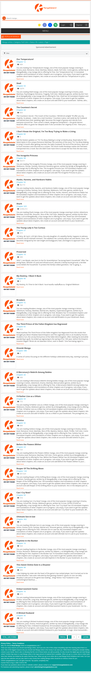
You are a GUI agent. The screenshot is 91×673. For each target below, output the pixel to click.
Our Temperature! (25, 59)
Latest (41, 42)
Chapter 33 (21, 86)
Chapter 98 (21, 158)
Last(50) (86, 637)
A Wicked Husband (25, 613)
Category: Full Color (21, 42)
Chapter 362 (22, 519)
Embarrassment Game (27, 589)
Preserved (21, 252)
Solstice (20, 420)
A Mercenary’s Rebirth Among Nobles (34, 372)
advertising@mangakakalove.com (45, 667)
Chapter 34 (21, 399)
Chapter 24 (21, 447)
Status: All (33, 42)
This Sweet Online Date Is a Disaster (33, 564)
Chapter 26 (21, 110)
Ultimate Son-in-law (26, 516)
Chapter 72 (21, 302)
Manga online (7, 42)
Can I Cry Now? (24, 492)
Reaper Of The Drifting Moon (30, 468)
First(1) (63, 637)
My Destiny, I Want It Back (29, 276)
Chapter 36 (21, 615)
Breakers (21, 300)
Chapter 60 (21, 134)
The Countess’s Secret (27, 107)
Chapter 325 (22, 206)
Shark (19, 203)
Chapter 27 (21, 230)
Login (63, 25)
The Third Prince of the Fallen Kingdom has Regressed (42, 324)
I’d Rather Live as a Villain (29, 396)
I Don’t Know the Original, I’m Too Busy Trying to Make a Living (46, 131)
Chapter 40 (21, 278)
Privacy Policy (6, 643)
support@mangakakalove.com (62, 665)
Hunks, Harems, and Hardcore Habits (34, 179)
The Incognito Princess (27, 155)
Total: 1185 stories (9, 637)
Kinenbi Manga (24, 348)
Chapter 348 (22, 350)
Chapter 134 (22, 471)
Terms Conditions (18, 643)
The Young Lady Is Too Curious (31, 227)
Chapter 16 (21, 254)
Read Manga (16, 645)
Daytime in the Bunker (27, 540)
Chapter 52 (21, 182)
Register (79, 25)
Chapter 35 (21, 495)
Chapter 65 (21, 326)
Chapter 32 (21, 423)
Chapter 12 (21, 62)
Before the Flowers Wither (29, 444)
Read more (20, 79)
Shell (19, 83)
